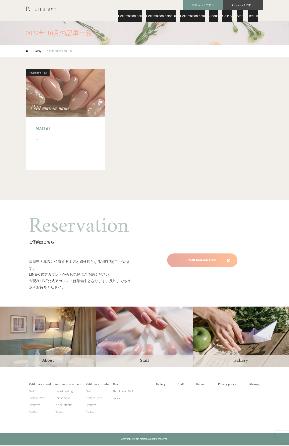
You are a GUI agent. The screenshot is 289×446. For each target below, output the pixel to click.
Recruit (253, 16)
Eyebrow (34, 406)
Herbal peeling (64, 392)
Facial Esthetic (63, 406)
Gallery (227, 16)
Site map (254, 385)
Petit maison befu (192, 16)
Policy (116, 399)
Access (33, 413)
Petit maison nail (130, 16)
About (213, 16)
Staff (240, 16)
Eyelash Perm (37, 399)
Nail (31, 392)
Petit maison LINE (202, 261)
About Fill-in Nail (123, 392)
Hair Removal (63, 399)
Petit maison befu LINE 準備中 (202, 275)
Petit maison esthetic (161, 16)
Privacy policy (227, 385)
